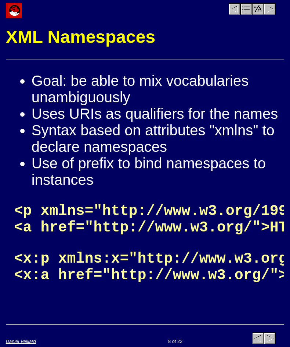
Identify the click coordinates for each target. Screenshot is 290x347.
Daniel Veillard (21, 341)
